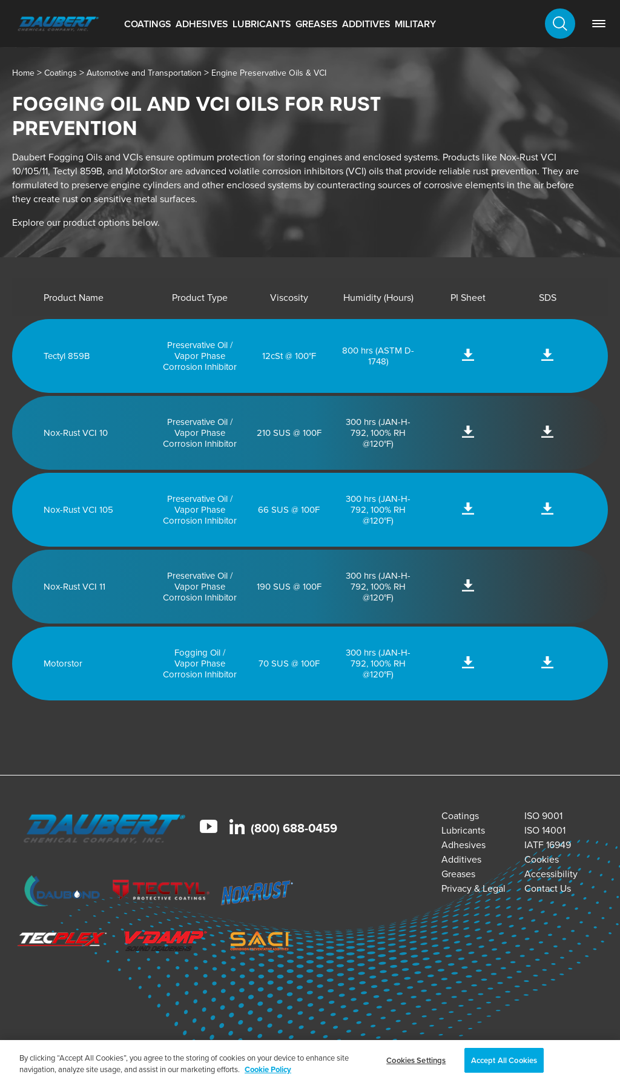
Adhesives (202, 24)
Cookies (541, 859)
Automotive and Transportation (144, 73)
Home (23, 73)
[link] (599, 23)
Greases (316, 24)
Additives (366, 24)
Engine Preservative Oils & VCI (268, 73)
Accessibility (551, 874)
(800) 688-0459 (294, 828)
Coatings (147, 24)
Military (415, 24)
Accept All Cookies (504, 1064)
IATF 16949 (547, 845)
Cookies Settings (416, 1064)
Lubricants (261, 24)
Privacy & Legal (473, 888)
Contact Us (547, 888)
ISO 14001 (545, 830)
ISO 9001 (543, 816)
